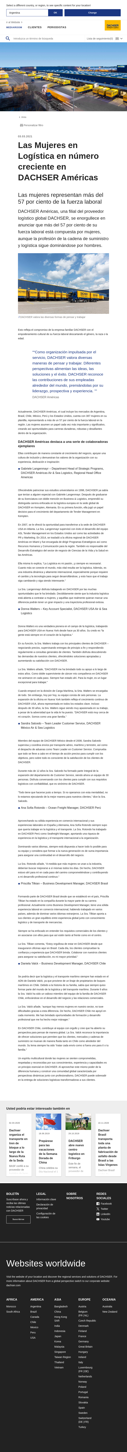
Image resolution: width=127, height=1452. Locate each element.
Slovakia (83, 1402)
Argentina (35, 1306)
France (82, 1336)
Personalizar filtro (31, 126)
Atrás (22, 117)
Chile (33, 1322)
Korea (57, 1341)
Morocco (11, 1306)
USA (33, 1337)
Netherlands (85, 1376)
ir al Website (14, 22)
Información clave (46, 1199)
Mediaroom (15, 27)
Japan (57, 1336)
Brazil (33, 1311)
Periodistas (58, 27)
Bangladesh (61, 1306)
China (57, 1311)
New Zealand (109, 1311)
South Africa (13, 1311)
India (57, 1325)
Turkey (82, 1427)
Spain (81, 1407)
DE (86, 1371)
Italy (80, 1362)
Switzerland (84, 1418)
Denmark (83, 1325)
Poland (82, 1386)
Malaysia (59, 1346)
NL (85, 1315)
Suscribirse (18, 1219)
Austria (82, 1306)
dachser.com (13, 1285)
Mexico (34, 1327)
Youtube (103, 1219)
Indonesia (59, 1331)
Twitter (102, 1208)
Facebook (104, 1203)
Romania (83, 1397)
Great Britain (85, 1346)
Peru (33, 1332)
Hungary (83, 1351)
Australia (107, 1306)
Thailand (59, 1362)
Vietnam (59, 1367)
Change (92, 12)
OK (55, 12)
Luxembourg (85, 1367)
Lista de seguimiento (100, 39)
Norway (82, 1381)
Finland (82, 1331)
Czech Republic (87, 1320)
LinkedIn (103, 1214)
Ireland (82, 1357)
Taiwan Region (62, 1357)
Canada (34, 1316)
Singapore (60, 1351)
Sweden (82, 1412)
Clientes (36, 27)
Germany (83, 1341)
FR (81, 1315)
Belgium (82, 1311)
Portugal (83, 1392)
